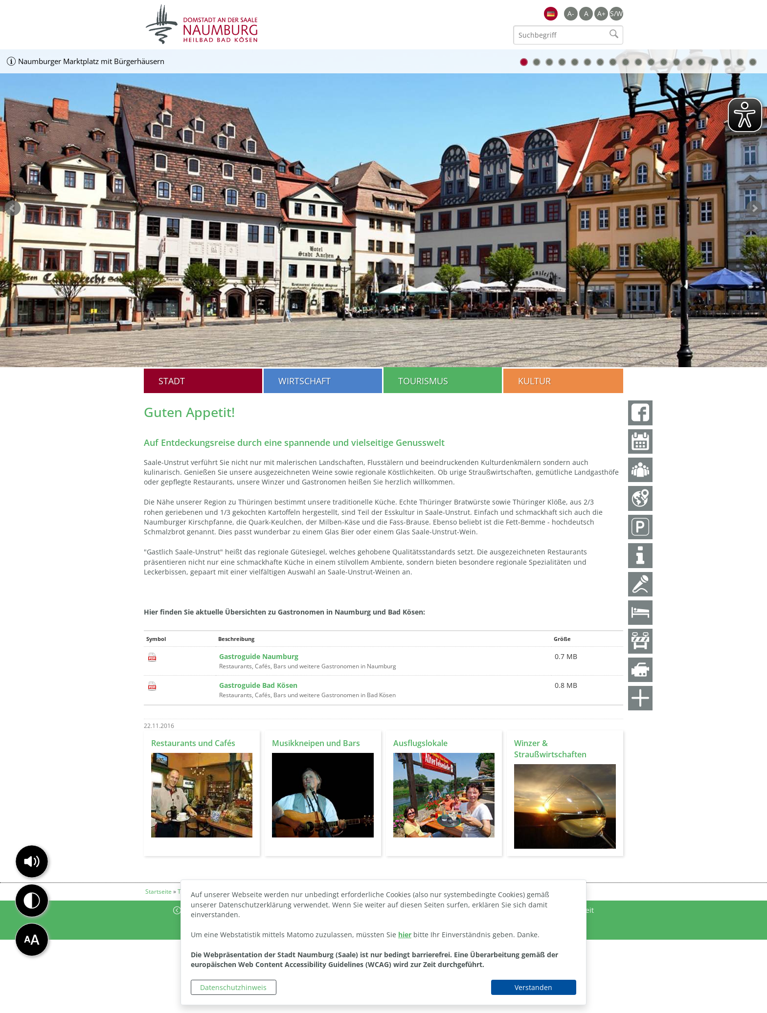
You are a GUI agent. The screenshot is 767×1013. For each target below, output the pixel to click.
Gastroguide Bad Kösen (258, 685)
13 (676, 62)
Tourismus (423, 381)
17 (727, 62)
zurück (13, 208)
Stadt (171, 381)
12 (664, 62)
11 (651, 62)
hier (404, 934)
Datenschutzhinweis (233, 987)
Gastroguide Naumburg (258, 656)
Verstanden (533, 987)
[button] (32, 861)
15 (702, 62)
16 (715, 62)
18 (740, 62)
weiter (754, 208)
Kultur (534, 381)
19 (753, 62)
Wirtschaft (304, 381)
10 (638, 62)
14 (689, 62)
